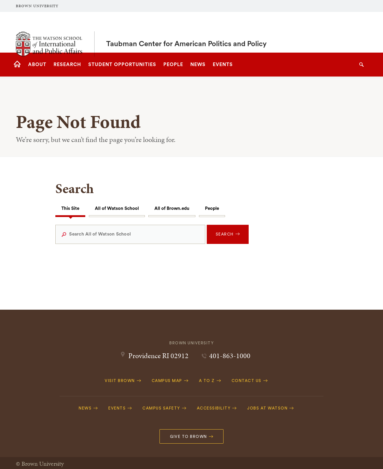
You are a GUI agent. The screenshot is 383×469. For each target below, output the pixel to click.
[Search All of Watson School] (130, 234)
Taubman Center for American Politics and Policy (186, 32)
